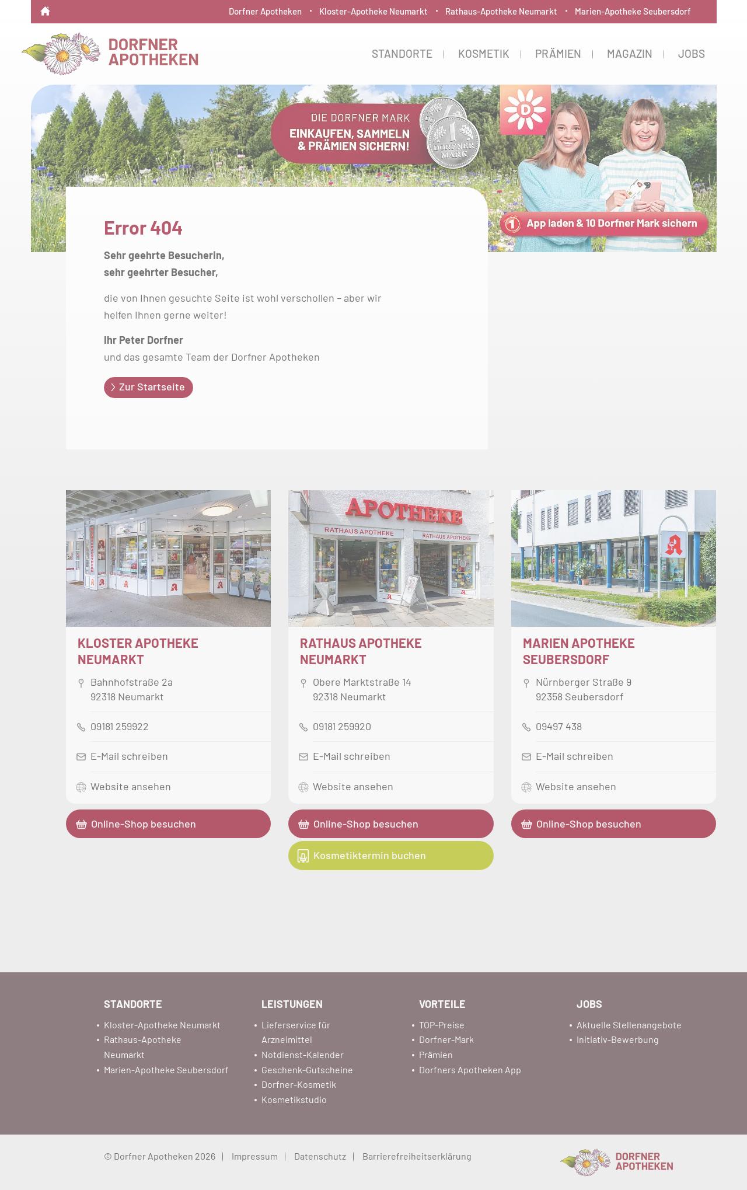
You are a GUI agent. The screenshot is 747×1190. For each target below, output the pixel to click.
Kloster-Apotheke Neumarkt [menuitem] (373, 11)
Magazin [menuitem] (629, 53)
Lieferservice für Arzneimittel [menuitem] (295, 1032)
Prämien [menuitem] (558, 53)
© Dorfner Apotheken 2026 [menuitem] (159, 1155)
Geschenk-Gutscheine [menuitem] (307, 1069)
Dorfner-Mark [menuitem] (446, 1039)
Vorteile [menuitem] (442, 1003)
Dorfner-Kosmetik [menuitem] (298, 1084)
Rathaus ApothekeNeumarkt (361, 650)
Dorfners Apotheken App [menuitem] (470, 1069)
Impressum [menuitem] (255, 1155)
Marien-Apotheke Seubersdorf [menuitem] (633, 11)
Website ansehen (130, 786)
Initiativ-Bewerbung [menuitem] (618, 1039)
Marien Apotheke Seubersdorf (579, 650)
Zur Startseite (152, 386)
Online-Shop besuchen (143, 823)
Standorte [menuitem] (402, 53)
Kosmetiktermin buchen (369, 855)
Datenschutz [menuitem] (320, 1155)
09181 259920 (342, 726)
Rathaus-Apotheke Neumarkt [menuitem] (501, 11)
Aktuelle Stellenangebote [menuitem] (629, 1024)
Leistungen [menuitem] (292, 1003)
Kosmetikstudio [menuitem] (294, 1099)
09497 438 (559, 726)
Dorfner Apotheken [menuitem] (265, 11)
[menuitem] (45, 3)
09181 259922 (119, 726)
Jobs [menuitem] (691, 53)
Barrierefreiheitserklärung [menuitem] (417, 1155)
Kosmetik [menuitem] (483, 53)
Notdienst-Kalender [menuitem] (302, 1054)
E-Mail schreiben (129, 755)
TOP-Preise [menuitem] (442, 1024)
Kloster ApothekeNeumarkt (138, 650)
